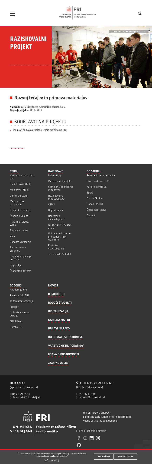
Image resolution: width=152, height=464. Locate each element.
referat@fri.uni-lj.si (92, 397)
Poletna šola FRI (19, 295)
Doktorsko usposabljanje (56, 217)
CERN (51, 204)
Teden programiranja (22, 301)
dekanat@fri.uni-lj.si (26, 397)
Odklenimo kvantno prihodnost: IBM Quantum (59, 236)
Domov (114, 31)
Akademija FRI (18, 289)
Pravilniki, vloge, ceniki (19, 223)
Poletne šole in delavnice (101, 175)
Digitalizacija (55, 210)
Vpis (12, 236)
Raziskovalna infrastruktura (56, 197)
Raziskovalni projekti (60, 181)
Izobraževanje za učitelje (19, 314)
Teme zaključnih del (59, 254)
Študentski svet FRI (98, 181)
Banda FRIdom (95, 198)
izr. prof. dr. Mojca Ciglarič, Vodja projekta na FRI (40, 130)
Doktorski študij (19, 195)
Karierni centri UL (97, 186)
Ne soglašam (125, 456)
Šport (90, 192)
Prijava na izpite (19, 230)
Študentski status (20, 210)
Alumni (91, 215)
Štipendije (16, 265)
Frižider (14, 306)
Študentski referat (20, 270)
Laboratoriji (55, 175)
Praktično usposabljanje (56, 247)
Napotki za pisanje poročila (20, 258)
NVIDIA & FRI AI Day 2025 (59, 226)
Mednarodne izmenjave (17, 203)
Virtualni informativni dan (22, 177)
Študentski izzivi (96, 209)
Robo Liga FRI (95, 204)
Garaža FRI (16, 327)
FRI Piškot (16, 321)
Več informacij (51, 460)
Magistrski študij (19, 190)
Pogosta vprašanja (20, 241)
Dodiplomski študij (20, 184)
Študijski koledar (19, 216)
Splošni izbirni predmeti (18, 249)
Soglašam (104, 456)
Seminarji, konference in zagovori (60, 188)
